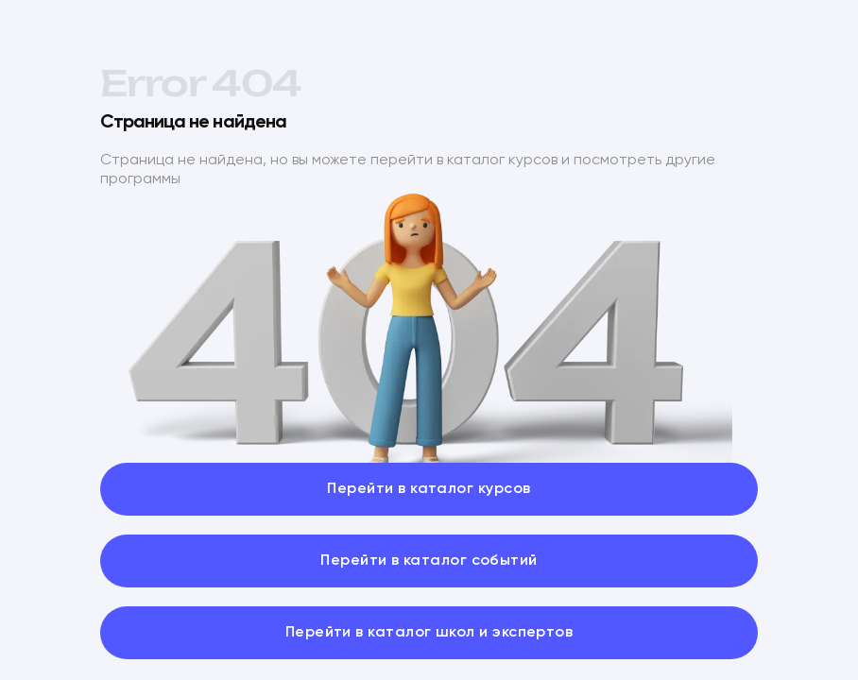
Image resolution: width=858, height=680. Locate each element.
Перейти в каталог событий (429, 561)
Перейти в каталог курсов (428, 489)
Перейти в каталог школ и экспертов (429, 632)
